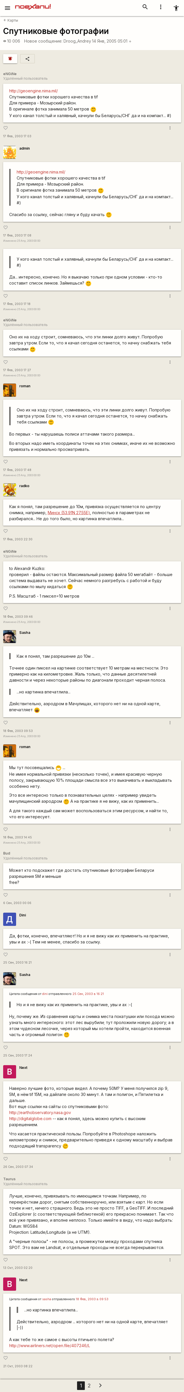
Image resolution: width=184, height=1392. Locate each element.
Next (23, 1067)
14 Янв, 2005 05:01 (112, 41)
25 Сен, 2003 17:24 (17, 1055)
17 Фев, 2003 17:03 (17, 136)
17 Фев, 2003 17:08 (17, 235)
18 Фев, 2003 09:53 (18, 731)
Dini (22, 915)
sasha (46, 1299)
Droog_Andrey (77, 41)
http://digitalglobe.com (30, 1118)
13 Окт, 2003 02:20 (17, 1268)
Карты (10, 20)
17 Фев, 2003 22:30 (17, 539)
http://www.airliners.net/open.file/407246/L (49, 1345)
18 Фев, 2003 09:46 (18, 617)
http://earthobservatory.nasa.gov (40, 1112)
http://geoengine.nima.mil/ (33, 90)
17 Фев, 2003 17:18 (16, 304)
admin (24, 148)
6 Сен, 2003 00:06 (17, 903)
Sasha (24, 632)
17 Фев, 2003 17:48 (17, 470)
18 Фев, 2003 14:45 (17, 837)
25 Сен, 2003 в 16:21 (88, 994)
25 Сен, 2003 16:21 (17, 962)
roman (24, 386)
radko (24, 486)
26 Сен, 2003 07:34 (18, 1167)
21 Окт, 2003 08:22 (17, 1366)
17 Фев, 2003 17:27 (17, 370)
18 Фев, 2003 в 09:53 (92, 1299)
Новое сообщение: (43, 41)
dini (45, 994)
